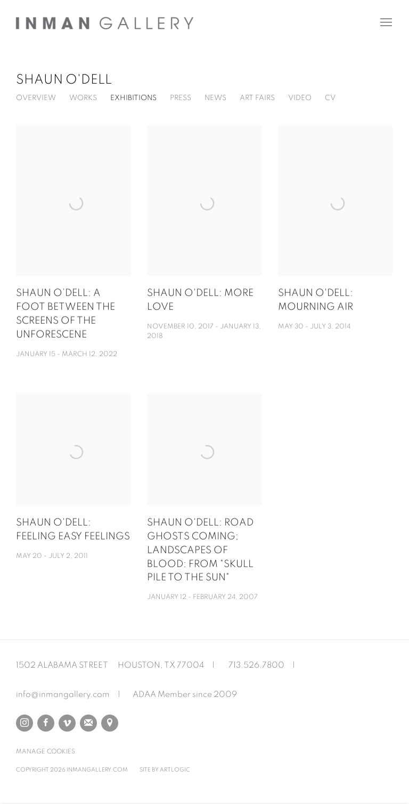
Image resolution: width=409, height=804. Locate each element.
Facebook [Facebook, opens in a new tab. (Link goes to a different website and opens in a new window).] (45, 723)
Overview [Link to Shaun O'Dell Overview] (36, 98)
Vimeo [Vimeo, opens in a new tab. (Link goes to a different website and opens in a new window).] (67, 723)
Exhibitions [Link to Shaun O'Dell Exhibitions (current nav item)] (133, 98)
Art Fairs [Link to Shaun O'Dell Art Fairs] (257, 98)
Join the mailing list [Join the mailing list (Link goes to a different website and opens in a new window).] (88, 723)
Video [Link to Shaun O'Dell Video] (300, 98)
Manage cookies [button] (45, 751)
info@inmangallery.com (63, 694)
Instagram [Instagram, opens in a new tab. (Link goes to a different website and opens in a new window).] (24, 723)
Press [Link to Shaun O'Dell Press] (180, 98)
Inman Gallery (106, 23)
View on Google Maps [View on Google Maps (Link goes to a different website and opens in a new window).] (109, 723)
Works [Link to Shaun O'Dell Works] (83, 98)
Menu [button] (385, 23)
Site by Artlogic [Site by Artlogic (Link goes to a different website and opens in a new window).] (165, 770)
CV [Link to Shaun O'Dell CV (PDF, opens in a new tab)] (330, 98)
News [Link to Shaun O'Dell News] (215, 98)
